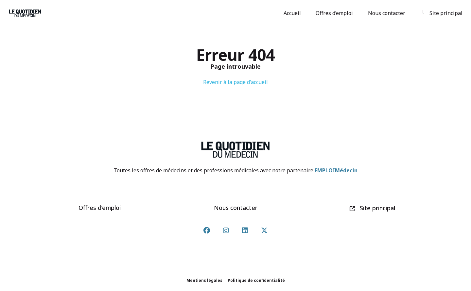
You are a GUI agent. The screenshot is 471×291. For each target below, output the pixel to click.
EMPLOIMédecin (336, 170)
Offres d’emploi (335, 13)
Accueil (293, 13)
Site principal (442, 13)
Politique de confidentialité (256, 280)
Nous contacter (387, 13)
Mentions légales (204, 280)
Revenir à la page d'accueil (235, 82)
